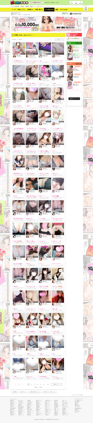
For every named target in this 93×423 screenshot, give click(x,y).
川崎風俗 (64, 412)
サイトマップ (77, 407)
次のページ (59, 39)
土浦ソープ (56, 408)
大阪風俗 (56, 403)
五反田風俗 (20, 408)
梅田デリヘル (38, 401)
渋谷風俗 (12, 405)
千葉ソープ (56, 410)
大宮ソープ (47, 405)
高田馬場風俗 (20, 407)
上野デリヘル (29, 401)
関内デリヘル (29, 405)
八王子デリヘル (21, 403)
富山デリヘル (64, 414)
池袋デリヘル (12, 404)
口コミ (63, 9)
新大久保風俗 (12, 408)
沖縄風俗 (38, 403)
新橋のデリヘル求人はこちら (49, 391)
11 (48, 384)
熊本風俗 (56, 400)
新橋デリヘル (23, 391)
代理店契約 (77, 401)
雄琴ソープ (47, 401)
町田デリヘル (20, 405)
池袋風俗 (12, 403)
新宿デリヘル (12, 401)
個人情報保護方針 (78, 408)
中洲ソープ (38, 412)
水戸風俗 (47, 414)
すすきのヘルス (65, 407)
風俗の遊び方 (77, 405)
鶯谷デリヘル (12, 410)
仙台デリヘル (64, 405)
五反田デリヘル (21, 409)
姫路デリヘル (38, 404)
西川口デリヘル (30, 410)
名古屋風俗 (56, 405)
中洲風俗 (38, 405)
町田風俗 (20, 404)
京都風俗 (56, 412)
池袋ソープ (56, 409)
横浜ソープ (64, 410)
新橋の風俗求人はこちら (35, 391)
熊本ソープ (64, 404)
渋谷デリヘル (12, 407)
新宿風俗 (12, 400)
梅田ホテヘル (38, 400)
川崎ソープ (47, 407)
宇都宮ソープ (56, 413)
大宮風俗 (29, 412)
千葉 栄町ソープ (48, 400)
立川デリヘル (20, 400)
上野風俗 (29, 400)
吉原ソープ (38, 410)
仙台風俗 (64, 409)
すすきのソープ (39, 413)
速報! (56, 9)
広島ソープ (64, 401)
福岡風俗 (38, 407)
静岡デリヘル (38, 408)
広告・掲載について (79, 400)
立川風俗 (12, 414)
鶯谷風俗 (12, 409)
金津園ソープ (38, 414)
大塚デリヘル (20, 414)
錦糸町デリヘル (21, 412)
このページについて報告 (77, 395)
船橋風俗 (29, 407)
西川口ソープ (47, 404)
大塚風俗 (20, 413)
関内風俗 (29, 404)
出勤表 (30, 9)
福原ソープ (47, 403)
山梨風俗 (64, 408)
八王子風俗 (20, 401)
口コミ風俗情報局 (47, 419)
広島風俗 (56, 407)
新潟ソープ (56, 401)
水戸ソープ (47, 413)
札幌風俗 (38, 409)
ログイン (76, 412)
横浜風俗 (56, 414)
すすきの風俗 (64, 403)
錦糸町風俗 (20, 410)
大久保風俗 (29, 403)
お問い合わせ (77, 410)
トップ (14, 9)
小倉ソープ (64, 400)
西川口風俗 (29, 409)
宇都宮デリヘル (65, 413)
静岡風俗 (56, 404)
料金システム (21, 9)
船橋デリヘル (29, 408)
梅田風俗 (29, 414)
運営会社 (76, 409)
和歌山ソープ (47, 412)
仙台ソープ (47, 408)
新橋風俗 (15, 391)
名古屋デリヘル (48, 409)
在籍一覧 (39, 9)
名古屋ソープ (47, 410)
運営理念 (76, 404)
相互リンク (77, 403)
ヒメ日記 (49, 9)
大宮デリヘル (29, 413)
